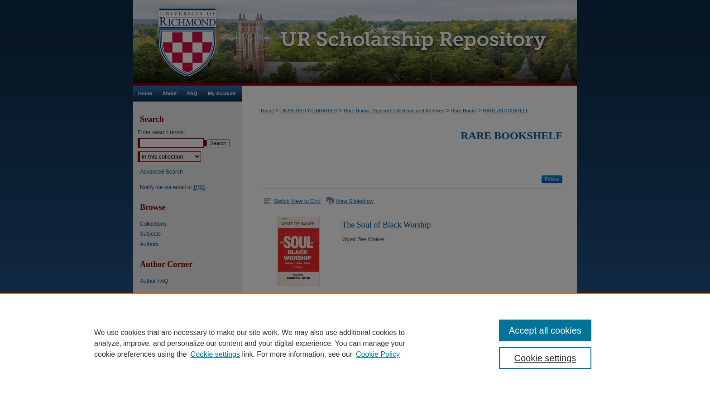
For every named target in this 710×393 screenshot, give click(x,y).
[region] (355, 343)
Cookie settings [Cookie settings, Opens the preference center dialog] (545, 358)
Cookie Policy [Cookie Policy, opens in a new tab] (378, 354)
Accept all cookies (545, 330)
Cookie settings (215, 354)
